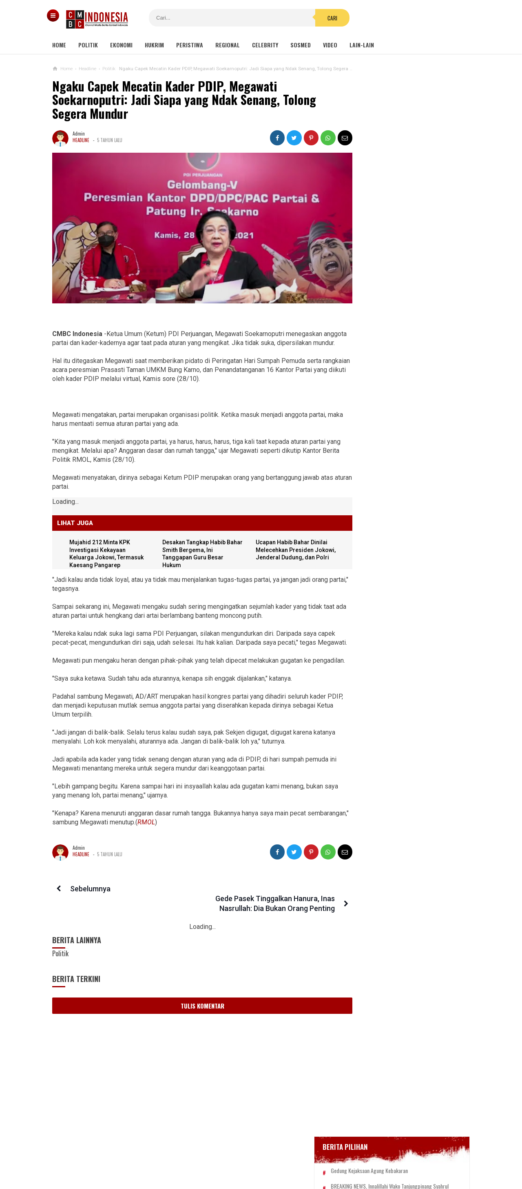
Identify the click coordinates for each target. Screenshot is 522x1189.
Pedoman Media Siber (236, 1156)
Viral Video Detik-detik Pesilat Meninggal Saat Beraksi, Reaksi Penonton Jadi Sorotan (397, 598)
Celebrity (265, 44)
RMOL (189, 842)
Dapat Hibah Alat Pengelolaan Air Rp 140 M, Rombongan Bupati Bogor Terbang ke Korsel (401, 709)
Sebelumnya (89, 908)
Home (59, 44)
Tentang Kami (179, 1156)
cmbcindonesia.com (259, 1169)
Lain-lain (361, 44)
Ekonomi (121, 44)
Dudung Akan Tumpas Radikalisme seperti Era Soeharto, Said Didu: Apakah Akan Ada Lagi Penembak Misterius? (411, 487)
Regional (227, 44)
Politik (88, 44)
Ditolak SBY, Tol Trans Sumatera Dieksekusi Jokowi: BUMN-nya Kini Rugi (399, 748)
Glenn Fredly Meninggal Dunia (395, 298)
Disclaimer (347, 1156)
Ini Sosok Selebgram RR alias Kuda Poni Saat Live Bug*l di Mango (400, 673)
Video (330, 44)
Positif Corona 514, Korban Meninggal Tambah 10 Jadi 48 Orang (404, 333)
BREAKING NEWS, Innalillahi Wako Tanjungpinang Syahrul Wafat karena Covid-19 (410, 276)
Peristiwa (189, 44)
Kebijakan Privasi (299, 1156)
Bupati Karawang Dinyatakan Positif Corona (410, 313)
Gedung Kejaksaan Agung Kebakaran (402, 253)
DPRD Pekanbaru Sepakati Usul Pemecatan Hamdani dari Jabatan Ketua (399, 527)
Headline (81, 140)
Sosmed (300, 44)
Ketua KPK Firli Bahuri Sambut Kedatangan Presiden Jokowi (395, 562)
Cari (310, 18)
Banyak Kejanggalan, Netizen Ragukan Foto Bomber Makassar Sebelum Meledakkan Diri (417, 449)
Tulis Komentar (195, 1015)
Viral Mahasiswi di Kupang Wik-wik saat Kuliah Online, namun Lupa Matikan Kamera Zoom (400, 637)
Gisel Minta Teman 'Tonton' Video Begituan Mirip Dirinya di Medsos (399, 784)
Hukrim (154, 44)
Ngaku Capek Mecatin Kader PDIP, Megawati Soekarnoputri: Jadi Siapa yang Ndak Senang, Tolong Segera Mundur (184, 99)
